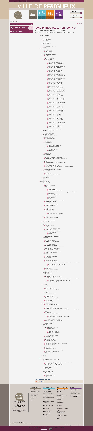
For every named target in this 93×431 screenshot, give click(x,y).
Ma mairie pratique (44, 48)
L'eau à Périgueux (49, 300)
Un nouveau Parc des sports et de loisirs (53, 363)
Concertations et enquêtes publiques (53, 169)
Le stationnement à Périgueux (51, 327)
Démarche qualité (49, 52)
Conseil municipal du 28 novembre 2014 (56, 122)
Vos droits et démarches (48, 137)
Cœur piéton (48, 354)
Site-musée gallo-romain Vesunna (52, 248)
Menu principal (40, 34)
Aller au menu (16, 1)
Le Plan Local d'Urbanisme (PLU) (52, 165)
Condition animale (52, 277)
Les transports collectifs (50, 341)
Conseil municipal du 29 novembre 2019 (56, 66)
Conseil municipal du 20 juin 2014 (55, 125)
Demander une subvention (51, 260)
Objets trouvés (48, 141)
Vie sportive (45, 224)
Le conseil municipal (49, 58)
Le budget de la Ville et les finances (50, 135)
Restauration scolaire (52, 196)
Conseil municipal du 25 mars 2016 (55, 106)
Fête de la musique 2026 (50, 288)
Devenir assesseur (51, 150)
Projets (41, 358)
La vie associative (48, 257)
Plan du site (75, 425)
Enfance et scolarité (49, 188)
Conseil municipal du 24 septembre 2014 (56, 123)
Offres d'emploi (46, 171)
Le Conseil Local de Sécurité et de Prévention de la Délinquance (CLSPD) (63, 279)
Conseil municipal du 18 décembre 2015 (56, 109)
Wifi (46, 376)
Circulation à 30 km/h (49, 336)
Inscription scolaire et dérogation (55, 190)
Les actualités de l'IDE (49, 220)
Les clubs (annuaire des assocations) (52, 236)
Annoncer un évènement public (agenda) (56, 264)
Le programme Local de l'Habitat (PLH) (53, 157)
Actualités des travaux (47, 367)
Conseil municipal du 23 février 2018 (55, 86)
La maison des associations (51, 256)
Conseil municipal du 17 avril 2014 (55, 127)
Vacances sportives (52, 232)
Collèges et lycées (49, 208)
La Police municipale (49, 321)
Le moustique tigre (49, 312)
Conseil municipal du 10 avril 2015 (55, 117)
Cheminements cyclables (50, 340)
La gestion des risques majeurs (51, 307)
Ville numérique (46, 374)
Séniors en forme (51, 234)
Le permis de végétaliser (50, 293)
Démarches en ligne (16, 31)
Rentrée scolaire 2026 (52, 189)
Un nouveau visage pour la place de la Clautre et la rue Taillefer (58, 362)
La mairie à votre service (50, 138)
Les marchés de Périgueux (50, 348)
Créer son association (49, 258)
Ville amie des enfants (50, 185)
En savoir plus (44, 429)
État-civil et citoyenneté (47, 142)
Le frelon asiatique (49, 296)
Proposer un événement (50, 46)
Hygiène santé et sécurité (48, 303)
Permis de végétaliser (49, 370)
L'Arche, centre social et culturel (52, 281)
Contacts (80, 425)
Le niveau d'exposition (52, 317)
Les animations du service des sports (53, 230)
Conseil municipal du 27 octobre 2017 (56, 90)
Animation (45, 284)
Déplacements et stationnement (49, 325)
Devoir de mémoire (49, 273)
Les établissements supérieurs (51, 217)
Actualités (45, 47)
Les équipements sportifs (50, 229)
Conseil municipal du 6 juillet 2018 (55, 79)
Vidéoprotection (48, 323)
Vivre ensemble (46, 272)
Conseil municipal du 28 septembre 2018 (56, 78)
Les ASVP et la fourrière (53, 335)
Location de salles (46, 170)
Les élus (47, 55)
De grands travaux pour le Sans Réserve (53, 366)
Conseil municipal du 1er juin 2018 (55, 82)
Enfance (44, 184)
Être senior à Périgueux (47, 221)
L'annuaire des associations (51, 254)
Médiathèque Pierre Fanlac (51, 245)
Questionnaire (51, 198)
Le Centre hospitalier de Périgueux (52, 313)
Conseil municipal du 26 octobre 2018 (56, 76)
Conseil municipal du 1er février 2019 (55, 74)
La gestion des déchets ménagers (52, 299)
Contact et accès (48, 51)
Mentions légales (68, 425)
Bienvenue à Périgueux (44, 35)
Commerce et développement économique (54, 349)
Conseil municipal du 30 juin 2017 (55, 93)
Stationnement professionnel (54, 332)
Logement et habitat (47, 154)
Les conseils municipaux (48, 56)
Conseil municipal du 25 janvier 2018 (55, 87)
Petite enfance (48, 186)
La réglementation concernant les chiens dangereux (59, 280)
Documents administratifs (50, 143)
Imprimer (80, 23)
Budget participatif (49, 372)
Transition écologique (47, 368)
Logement (45, 324)
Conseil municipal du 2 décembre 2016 (56, 99)
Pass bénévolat (48, 268)
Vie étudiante (45, 216)
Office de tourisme (46, 43)
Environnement (46, 292)
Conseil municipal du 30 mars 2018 (55, 84)
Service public (48, 139)
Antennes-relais (48, 315)
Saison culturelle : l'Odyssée (51, 252)
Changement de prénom (53, 146)
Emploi (44, 345)
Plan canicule (48, 305)
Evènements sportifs (49, 225)
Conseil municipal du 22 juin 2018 (55, 80)
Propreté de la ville (49, 301)
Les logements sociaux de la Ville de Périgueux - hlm (56, 158)
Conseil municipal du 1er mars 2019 (55, 72)
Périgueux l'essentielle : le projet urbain (51, 359)
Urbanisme (45, 161)
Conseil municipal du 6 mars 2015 (55, 118)
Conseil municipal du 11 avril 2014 (55, 129)
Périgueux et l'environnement (51, 297)
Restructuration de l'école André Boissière (54, 364)
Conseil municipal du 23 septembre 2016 (56, 102)
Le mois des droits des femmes (51, 271)
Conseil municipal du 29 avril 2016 (55, 105)
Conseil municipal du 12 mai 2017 (55, 94)
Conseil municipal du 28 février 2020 (55, 63)
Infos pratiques (48, 218)
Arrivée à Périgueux (47, 36)
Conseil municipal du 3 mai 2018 (55, 83)
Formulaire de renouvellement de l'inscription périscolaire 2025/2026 (62, 192)
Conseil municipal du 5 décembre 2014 (56, 121)
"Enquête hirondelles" (49, 295)
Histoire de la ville (46, 40)
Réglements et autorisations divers (52, 351)
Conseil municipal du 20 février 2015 (55, 119)
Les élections (48, 147)
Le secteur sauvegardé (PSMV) (51, 167)
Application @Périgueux (50, 375)
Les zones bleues (51, 329)
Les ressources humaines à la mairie (52, 174)
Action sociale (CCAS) (47, 222)
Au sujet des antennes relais (54, 319)
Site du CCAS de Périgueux (60, 398)
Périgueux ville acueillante (50, 275)
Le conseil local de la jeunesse (49, 130)
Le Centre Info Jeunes (49, 209)
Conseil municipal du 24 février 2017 (55, 97)
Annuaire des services (49, 133)
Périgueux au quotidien (45, 181)
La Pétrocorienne (48, 285)
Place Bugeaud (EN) (52, 242)
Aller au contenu (23, 1)
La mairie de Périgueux (47, 50)
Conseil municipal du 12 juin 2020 (55, 62)
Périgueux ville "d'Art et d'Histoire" (52, 241)
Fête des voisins (48, 287)
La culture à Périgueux (50, 240)
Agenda (44, 44)
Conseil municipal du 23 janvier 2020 (55, 64)
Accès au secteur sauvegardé (51, 337)
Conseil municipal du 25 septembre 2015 (56, 113)
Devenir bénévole (49, 267)
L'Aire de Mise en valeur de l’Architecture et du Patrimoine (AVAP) (59, 166)
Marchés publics (46, 177)
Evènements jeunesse (49, 210)
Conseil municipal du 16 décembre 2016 (56, 98)
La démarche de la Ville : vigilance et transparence (58, 316)
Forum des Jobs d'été (52, 212)
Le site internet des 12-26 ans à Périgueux (54, 214)
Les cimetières (48, 153)
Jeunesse (44, 206)
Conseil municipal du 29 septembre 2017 (56, 91)
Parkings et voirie (51, 328)
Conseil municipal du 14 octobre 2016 (56, 101)
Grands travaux (46, 360)
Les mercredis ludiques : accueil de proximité (54, 200)
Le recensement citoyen (50, 151)
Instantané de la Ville (47, 38)
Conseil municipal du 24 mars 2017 (55, 95)
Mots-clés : (74, 11)
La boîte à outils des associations (52, 261)
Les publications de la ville (48, 134)
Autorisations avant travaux (51, 163)
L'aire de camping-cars (50, 344)
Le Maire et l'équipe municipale (49, 54)
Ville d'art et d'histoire (52, 244)
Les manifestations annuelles (54, 228)
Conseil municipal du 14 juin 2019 (55, 70)
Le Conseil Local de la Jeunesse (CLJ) (55, 213)
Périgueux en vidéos (47, 182)
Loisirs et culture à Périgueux (51, 205)
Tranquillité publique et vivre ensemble (53, 276)
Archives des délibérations (53, 60)
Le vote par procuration (53, 149)
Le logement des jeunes (50, 159)
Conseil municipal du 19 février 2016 (55, 107)
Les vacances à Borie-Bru (50, 201)
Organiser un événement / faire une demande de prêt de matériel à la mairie (64, 262)
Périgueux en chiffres (47, 39)
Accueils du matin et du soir (54, 194)
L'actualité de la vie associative (51, 269)
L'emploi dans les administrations (52, 176)
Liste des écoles (51, 193)
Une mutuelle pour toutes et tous (52, 304)
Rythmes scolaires (52, 197)
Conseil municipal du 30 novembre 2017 (56, 89)
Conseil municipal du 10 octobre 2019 (56, 67)
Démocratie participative (48, 371)
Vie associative (45, 253)
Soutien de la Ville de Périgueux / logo (56, 265)
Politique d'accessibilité (31, 1)
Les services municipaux (47, 131)
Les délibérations (48, 59)
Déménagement (51, 333)
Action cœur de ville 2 (49, 352)
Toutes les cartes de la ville (17, 28)
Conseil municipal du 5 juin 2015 (54, 115)
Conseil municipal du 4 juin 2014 (55, 126)
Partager (38, 381)
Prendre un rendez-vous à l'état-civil (55, 145)
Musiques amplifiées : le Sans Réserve (53, 250)
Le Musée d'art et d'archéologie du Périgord (54, 246)
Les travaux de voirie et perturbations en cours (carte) (56, 343)
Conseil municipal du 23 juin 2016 (55, 103)
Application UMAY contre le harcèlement (54, 320)
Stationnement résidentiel (53, 331)
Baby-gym (50, 233)
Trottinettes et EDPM (49, 339)
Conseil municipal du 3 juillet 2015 (55, 114)
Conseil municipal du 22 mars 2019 (55, 71)
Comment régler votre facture (51, 204)
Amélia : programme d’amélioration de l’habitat (55, 155)
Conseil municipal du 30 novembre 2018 (56, 75)
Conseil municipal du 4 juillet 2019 (55, 68)
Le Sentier (47, 238)
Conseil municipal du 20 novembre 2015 (56, 110)
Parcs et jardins (46, 42)
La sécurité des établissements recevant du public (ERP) (57, 308)
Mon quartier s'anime (49, 202)
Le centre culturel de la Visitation (52, 249)
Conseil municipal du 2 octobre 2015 (55, 111)
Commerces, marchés (47, 347)
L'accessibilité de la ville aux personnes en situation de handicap (58, 283)
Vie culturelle (45, 237)
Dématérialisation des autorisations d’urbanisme (55, 162)
